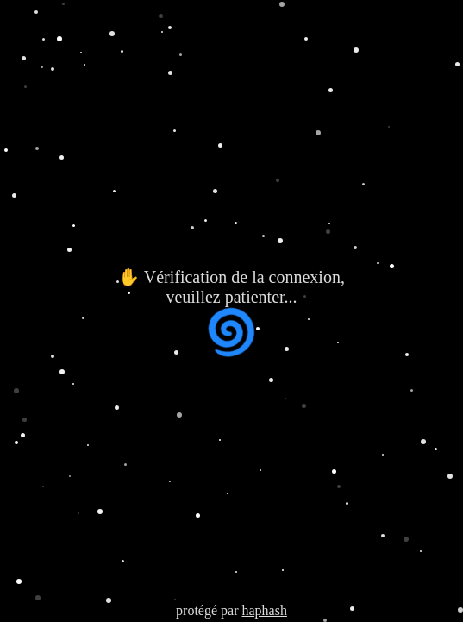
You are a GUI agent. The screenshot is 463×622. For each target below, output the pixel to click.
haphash (263, 610)
